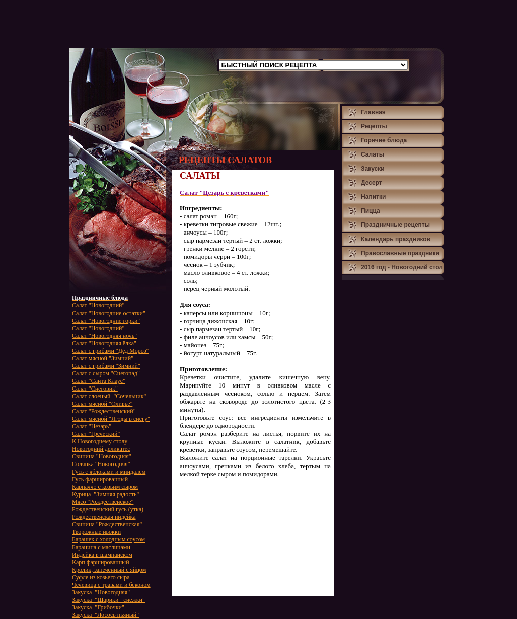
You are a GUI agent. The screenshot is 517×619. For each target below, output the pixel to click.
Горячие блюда (384, 140)
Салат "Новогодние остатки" (108, 313)
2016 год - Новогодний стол (402, 267)
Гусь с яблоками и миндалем (108, 471)
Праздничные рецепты (395, 224)
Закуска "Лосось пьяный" (105, 614)
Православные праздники (400, 253)
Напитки (373, 196)
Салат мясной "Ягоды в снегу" (111, 418)
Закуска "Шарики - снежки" (108, 599)
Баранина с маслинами (101, 547)
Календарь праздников (395, 239)
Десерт (371, 182)
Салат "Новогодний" (98, 305)
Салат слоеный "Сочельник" (109, 396)
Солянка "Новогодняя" (101, 464)
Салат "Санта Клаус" (98, 380)
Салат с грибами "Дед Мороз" (110, 350)
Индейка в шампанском (102, 554)
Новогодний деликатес (101, 448)
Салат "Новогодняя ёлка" (104, 343)
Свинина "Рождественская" (107, 524)
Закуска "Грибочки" (98, 607)
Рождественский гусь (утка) (107, 509)
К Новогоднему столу (99, 441)
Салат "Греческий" (96, 433)
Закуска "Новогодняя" (101, 592)
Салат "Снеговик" (95, 388)
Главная (373, 112)
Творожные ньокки (96, 531)
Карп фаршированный (100, 562)
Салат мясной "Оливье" (102, 403)
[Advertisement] (252, 24)
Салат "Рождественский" (104, 411)
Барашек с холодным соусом (108, 539)
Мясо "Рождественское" (102, 501)
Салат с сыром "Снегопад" (106, 373)
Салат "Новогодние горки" (106, 320)
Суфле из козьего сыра (100, 577)
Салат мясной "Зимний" (102, 358)
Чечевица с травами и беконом (111, 584)
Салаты (372, 154)
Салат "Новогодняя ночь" (104, 335)
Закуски (373, 168)
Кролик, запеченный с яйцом (109, 569)
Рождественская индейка (104, 516)
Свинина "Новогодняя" (101, 456)
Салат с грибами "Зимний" (106, 365)
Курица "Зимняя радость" (105, 494)
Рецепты (374, 126)
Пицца (370, 210)
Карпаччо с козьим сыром (105, 486)
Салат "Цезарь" (91, 426)
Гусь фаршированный (100, 479)
